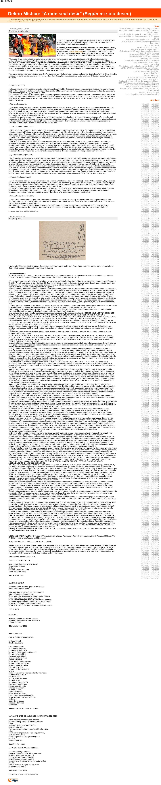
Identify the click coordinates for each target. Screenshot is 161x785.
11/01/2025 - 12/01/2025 (150, 573)
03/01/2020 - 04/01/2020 (150, 455)
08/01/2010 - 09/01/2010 (150, 250)
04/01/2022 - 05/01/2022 (150, 501)
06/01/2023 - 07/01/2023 (150, 528)
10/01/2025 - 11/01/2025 (150, 571)
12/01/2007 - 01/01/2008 (150, 190)
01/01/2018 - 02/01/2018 (150, 406)
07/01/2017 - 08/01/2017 (150, 395)
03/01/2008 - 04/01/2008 (150, 196)
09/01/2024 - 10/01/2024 (150, 554)
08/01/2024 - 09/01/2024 (150, 552)
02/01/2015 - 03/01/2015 (150, 342)
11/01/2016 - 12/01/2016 (150, 380)
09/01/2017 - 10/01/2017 (150, 398)
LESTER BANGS (152, 90)
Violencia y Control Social (149, 59)
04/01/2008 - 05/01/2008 (150, 198)
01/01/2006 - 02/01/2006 (150, 151)
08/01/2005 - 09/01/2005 (150, 142)
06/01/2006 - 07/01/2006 (150, 160)
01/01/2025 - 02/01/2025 (150, 561)
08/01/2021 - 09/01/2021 (150, 486)
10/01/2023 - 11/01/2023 (150, 533)
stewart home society (151, 64)
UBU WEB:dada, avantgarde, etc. (146, 72)
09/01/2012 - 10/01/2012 (150, 293)
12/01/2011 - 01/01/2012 (150, 280)
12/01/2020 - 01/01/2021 (150, 471)
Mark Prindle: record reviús (149, 92)
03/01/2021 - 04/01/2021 (150, 477)
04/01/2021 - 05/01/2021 (150, 479)
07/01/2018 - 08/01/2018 (150, 417)
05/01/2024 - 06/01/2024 (150, 546)
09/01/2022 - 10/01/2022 (150, 511)
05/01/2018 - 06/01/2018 (150, 413)
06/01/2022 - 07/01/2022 (150, 505)
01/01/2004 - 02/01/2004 (150, 106)
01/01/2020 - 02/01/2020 (150, 451)
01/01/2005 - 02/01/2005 (150, 128)
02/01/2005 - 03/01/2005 (150, 130)
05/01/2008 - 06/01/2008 (150, 200)
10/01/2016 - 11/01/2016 (150, 378)
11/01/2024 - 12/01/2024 (150, 558)
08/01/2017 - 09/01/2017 (150, 396)
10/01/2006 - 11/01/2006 (150, 166)
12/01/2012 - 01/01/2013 (150, 299)
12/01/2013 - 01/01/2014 (150, 318)
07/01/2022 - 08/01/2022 (150, 507)
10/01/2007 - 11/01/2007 (150, 187)
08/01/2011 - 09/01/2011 (150, 273)
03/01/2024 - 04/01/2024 (150, 543)
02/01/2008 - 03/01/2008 (150, 194)
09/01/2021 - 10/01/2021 (150, 488)
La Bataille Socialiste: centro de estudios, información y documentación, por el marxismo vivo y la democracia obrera (138, 36)
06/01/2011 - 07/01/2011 (150, 269)
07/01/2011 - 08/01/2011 (150, 271)
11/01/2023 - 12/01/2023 (150, 535)
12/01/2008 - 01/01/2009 (150, 213)
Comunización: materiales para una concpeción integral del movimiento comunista (141, 61)
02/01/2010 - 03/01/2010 (150, 239)
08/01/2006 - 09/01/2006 (150, 164)
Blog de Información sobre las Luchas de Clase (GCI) (139, 66)
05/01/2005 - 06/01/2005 (150, 136)
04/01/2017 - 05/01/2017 (150, 389)
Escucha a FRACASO (150, 75)
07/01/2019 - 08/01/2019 (150, 440)
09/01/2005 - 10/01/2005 (150, 143)
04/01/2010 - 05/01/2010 (150, 243)
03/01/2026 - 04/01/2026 (150, 578)
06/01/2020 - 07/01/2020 (150, 460)
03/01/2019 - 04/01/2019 (150, 432)
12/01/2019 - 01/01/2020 (150, 449)
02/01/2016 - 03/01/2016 (150, 363)
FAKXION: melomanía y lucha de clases (144, 55)
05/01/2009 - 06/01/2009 (150, 222)
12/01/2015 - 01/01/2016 (150, 359)
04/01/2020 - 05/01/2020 (150, 456)
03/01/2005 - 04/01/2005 (150, 132)
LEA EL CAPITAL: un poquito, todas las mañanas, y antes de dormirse (140, 69)
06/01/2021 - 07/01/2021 (150, 483)
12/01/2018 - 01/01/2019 (150, 426)
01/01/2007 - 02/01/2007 (150, 170)
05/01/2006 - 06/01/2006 (150, 158)
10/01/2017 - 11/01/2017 (150, 400)
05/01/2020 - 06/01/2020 (150, 458)
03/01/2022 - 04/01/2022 (150, 500)
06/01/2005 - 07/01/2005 (150, 138)
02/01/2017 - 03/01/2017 (150, 385)
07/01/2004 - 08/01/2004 (150, 117)
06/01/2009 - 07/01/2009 (150, 224)
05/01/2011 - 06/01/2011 (150, 267)
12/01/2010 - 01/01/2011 (150, 258)
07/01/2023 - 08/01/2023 (150, 530)
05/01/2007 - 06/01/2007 (150, 177)
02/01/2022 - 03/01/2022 (150, 498)
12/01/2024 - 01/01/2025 (150, 560)
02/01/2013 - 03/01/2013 (150, 303)
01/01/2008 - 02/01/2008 (150, 192)
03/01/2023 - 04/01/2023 (150, 522)
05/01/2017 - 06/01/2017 (150, 391)
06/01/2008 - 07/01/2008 (150, 202)
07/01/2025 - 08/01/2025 (150, 567)
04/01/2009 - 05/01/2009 (150, 220)
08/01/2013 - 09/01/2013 (150, 314)
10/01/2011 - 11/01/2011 (150, 277)
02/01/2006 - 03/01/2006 (150, 153)
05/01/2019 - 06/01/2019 (150, 436)
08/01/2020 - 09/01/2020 (150, 464)
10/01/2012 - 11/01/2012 (150, 295)
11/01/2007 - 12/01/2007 (150, 188)
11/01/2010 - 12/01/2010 (150, 256)
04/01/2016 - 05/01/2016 (150, 366)
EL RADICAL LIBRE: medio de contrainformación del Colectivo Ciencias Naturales (139, 52)
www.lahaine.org (76, 51)
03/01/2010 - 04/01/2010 (150, 241)
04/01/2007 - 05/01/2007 (150, 175)
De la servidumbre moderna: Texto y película (142, 40)
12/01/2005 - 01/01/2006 (150, 149)
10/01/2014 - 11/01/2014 (150, 335)
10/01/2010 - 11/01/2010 (150, 254)
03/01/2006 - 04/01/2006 (150, 155)
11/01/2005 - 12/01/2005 (150, 147)
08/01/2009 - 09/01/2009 (150, 228)
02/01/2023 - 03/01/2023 (150, 520)
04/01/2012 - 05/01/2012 (150, 288)
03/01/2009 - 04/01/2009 (150, 218)
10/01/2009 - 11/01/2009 (150, 232)
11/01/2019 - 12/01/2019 (150, 447)
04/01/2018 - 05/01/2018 (150, 411)
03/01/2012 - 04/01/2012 (150, 286)
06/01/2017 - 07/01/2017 (150, 393)
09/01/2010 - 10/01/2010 (150, 252)
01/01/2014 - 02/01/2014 (150, 320)
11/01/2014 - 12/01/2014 (150, 336)
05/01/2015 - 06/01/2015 (150, 346)
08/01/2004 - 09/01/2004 (150, 119)
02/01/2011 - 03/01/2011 (150, 262)
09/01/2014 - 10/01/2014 (150, 333)
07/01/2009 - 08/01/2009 (150, 226)
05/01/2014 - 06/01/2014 (150, 325)
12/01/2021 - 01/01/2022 (150, 494)
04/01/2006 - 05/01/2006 (150, 157)
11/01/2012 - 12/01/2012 (150, 297)
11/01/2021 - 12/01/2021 (150, 492)
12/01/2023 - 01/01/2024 (150, 537)
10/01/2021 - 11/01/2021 (150, 490)
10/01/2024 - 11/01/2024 (150, 556)
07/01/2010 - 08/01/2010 (150, 248)
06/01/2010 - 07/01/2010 (150, 247)
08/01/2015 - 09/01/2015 (150, 351)
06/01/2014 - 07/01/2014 (150, 327)
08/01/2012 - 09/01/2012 (150, 292)
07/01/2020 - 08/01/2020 (150, 462)
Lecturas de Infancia (151, 45)
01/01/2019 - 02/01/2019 (150, 428)
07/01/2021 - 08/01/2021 (150, 485)
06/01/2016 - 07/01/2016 (150, 370)
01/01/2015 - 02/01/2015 (150, 340)
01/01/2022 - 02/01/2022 (150, 496)
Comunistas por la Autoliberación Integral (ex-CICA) (139, 89)
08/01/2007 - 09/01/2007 (150, 183)
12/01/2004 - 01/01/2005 (150, 127)
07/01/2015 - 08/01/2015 (150, 350)
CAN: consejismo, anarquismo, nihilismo (144, 57)
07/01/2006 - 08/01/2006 (150, 162)
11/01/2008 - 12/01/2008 (150, 211)
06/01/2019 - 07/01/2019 (150, 438)
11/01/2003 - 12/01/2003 (150, 104)
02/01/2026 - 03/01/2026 (150, 576)
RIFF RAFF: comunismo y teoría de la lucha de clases (139, 83)
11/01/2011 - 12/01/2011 (150, 278)
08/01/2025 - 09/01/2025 (150, 569)
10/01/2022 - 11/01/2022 (150, 513)
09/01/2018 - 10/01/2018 (150, 421)
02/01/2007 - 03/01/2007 (150, 172)
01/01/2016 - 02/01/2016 (150, 361)
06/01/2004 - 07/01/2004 (150, 115)
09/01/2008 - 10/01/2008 (150, 207)
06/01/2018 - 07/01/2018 (150, 415)
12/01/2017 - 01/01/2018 (150, 404)
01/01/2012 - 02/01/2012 (150, 282)
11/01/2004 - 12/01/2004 (150, 125)
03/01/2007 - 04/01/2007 (150, 173)
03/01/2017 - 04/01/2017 (150, 387)
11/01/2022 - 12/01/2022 (150, 515)
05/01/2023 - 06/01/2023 (150, 526)
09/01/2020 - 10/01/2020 (150, 466)
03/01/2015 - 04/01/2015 (150, 344)
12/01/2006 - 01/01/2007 (150, 168)
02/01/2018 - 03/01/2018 (150, 408)
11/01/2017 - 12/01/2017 (150, 402)
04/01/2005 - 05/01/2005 (150, 134)
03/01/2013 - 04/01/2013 (150, 305)
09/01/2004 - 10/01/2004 (150, 121)
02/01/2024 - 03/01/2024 (150, 541)
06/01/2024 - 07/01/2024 (150, 548)
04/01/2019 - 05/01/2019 (150, 434)
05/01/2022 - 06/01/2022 (150, 503)
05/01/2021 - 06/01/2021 (150, 481)
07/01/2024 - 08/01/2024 (150, 550)
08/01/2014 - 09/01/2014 (150, 331)
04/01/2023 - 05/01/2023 (150, 524)
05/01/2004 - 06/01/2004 (150, 113)
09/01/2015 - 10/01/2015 (150, 353)
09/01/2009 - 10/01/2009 (150, 230)
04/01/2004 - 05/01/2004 (150, 112)
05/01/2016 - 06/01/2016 (150, 368)
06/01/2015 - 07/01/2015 (150, 348)
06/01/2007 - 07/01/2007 (150, 179)
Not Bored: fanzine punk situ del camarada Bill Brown (139, 81)
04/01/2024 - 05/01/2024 (150, 545)
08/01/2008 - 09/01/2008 (150, 205)
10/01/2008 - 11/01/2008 (150, 209)
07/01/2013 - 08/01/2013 (150, 312)
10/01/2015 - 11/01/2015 (150, 355)
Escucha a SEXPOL (151, 74)
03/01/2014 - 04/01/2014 (150, 322)
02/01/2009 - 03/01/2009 (150, 217)
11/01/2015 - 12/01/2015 (150, 357)
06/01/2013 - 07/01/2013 (150, 310)
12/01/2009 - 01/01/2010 (150, 235)
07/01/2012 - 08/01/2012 (150, 290)
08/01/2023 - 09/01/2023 (150, 531)
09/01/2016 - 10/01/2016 (150, 376)
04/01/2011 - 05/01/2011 (150, 265)
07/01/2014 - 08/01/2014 (150, 329)
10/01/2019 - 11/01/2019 (150, 445)
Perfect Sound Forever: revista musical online (142, 94)
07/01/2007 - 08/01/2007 (150, 181)
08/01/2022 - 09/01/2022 (150, 509)
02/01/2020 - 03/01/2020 (150, 453)
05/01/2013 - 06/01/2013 (150, 308)
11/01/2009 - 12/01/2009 (150, 233)
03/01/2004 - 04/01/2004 (150, 110)
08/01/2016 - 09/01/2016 (150, 374)
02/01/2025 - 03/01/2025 (150, 563)
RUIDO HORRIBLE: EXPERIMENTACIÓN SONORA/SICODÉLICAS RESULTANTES (143, 78)
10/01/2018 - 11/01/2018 (150, 423)
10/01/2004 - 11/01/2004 (150, 123)
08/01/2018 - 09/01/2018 (150, 419)
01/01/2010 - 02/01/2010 (150, 237)
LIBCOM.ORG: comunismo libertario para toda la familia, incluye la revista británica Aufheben (141, 86)
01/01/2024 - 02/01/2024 (150, 539)
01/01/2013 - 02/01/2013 (150, 301)
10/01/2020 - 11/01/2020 (150, 468)
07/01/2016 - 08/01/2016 (150, 372)
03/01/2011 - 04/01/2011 (150, 263)
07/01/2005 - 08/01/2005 (150, 140)
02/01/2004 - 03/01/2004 (150, 108)
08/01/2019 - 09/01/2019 (150, 441)
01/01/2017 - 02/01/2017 (150, 383)
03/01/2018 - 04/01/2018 (150, 410)
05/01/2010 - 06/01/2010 (150, 245)
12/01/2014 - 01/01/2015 (150, 338)
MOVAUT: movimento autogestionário (145, 49)
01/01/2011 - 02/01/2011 (150, 260)
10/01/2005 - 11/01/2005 (150, 145)
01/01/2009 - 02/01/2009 (150, 215)
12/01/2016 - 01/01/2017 (150, 381)
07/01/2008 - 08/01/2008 (150, 203)
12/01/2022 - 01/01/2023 (150, 516)
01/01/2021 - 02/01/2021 (150, 473)
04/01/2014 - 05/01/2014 (150, 323)
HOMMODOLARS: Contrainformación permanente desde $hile (140, 43)
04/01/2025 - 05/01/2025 (150, 565)
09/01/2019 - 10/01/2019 (150, 443)
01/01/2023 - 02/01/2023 (150, 518)
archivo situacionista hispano (148, 47)
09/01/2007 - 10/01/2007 (150, 185)
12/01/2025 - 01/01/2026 (150, 575)
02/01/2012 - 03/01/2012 (150, 284)
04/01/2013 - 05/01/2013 (150, 307)
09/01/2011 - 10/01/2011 (150, 275)
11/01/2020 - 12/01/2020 (150, 470)
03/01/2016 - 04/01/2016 (150, 365)
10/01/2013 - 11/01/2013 (150, 316)
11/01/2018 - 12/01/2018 (150, 425)
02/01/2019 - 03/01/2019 (150, 430)
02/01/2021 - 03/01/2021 (150, 475)
